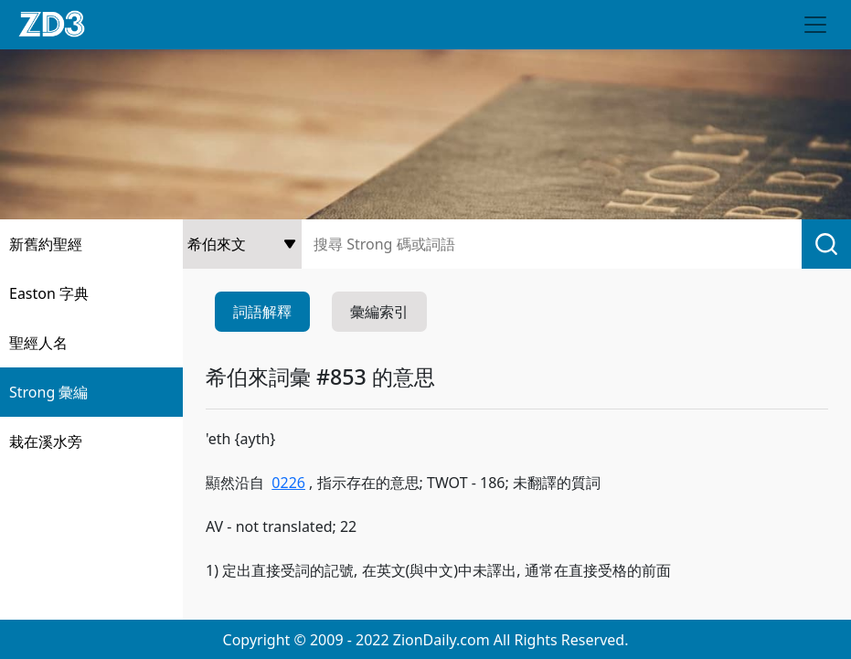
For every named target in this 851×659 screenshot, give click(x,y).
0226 (288, 483)
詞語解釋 (262, 312)
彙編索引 (379, 312)
